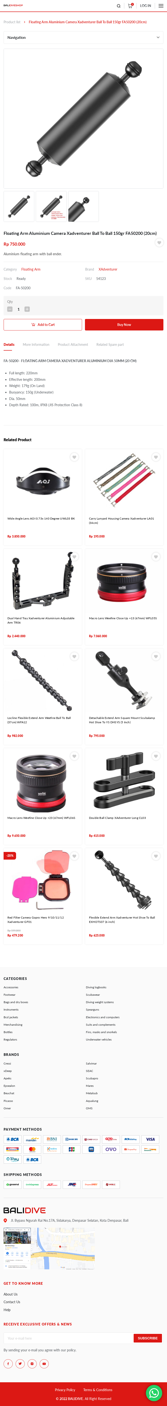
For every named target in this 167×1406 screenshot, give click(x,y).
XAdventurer (108, 269)
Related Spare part (110, 344)
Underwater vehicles (99, 1039)
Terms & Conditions (97, 1390)
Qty (10, 302)
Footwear (9, 994)
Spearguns (92, 1009)
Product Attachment (73, 344)
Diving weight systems (100, 1002)
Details (9, 344)
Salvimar (91, 1063)
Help (7, 1310)
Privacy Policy (65, 1390)
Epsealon (9, 1086)
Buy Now (124, 325)
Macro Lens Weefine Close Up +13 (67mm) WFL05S (123, 618)
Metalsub (92, 1093)
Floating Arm (31, 269)
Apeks (7, 1078)
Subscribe (148, 1338)
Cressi (7, 1063)
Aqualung (92, 1101)
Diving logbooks (96, 987)
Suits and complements (100, 1024)
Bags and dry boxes (16, 1002)
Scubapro (92, 1078)
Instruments (11, 1009)
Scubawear (93, 994)
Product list (12, 22)
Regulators (10, 1039)
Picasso (8, 1101)
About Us (11, 1294)
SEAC (89, 1071)
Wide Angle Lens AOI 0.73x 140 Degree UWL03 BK (41, 518)
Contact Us (12, 1302)
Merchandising (13, 1024)
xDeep (8, 1071)
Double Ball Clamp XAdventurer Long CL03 (117, 818)
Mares (90, 1086)
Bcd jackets (11, 1017)
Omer (7, 1108)
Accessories (11, 987)
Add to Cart (46, 325)
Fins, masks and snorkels (101, 1032)
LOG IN (145, 6)
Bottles (8, 1032)
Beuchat (9, 1093)
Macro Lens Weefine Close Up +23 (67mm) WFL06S (41, 818)
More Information (36, 344)
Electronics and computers (102, 1017)
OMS (89, 1108)
